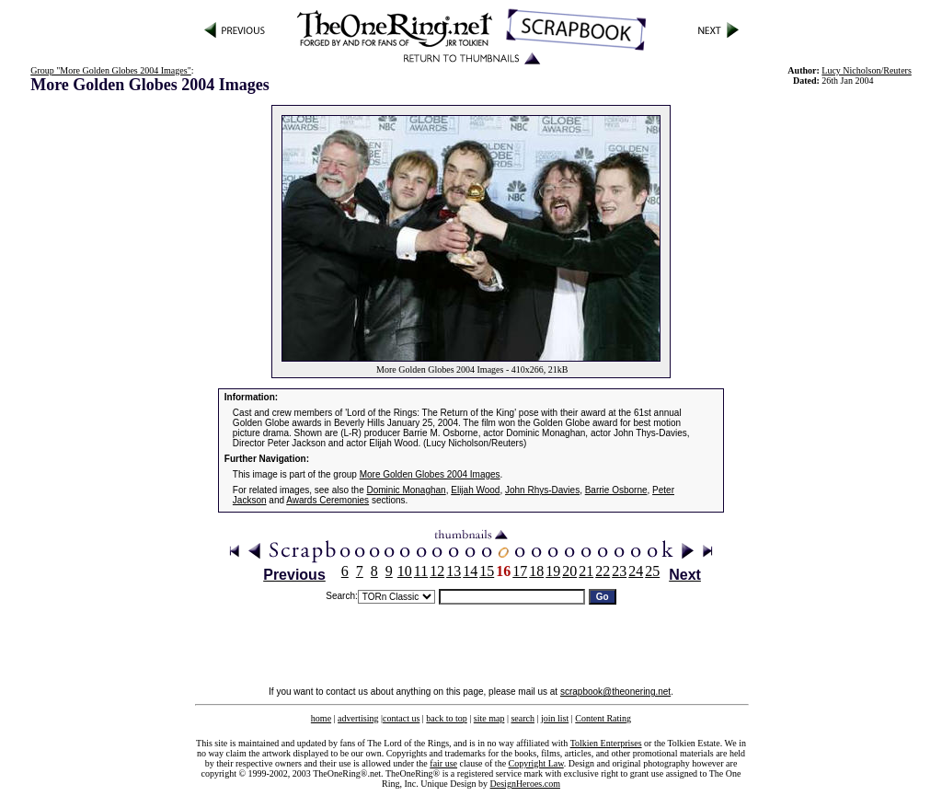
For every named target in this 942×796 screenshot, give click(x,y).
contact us (401, 718)
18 (536, 571)
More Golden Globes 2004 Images (430, 474)
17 (519, 571)
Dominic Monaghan (406, 490)
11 (421, 571)
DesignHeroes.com (525, 784)
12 (437, 571)
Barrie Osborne (616, 490)
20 (569, 571)
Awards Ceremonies (327, 500)
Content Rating (603, 718)
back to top (446, 718)
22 (602, 571)
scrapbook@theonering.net (615, 691)
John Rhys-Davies (542, 490)
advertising (358, 718)
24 (635, 571)
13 (453, 571)
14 (470, 571)
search (522, 718)
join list (555, 718)
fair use (443, 763)
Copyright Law (536, 763)
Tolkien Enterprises (606, 743)
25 (652, 571)
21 (586, 571)
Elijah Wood (475, 490)
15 (486, 571)
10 (404, 571)
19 (553, 571)
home (321, 718)
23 (619, 571)
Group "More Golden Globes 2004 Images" (110, 70)
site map (489, 718)
